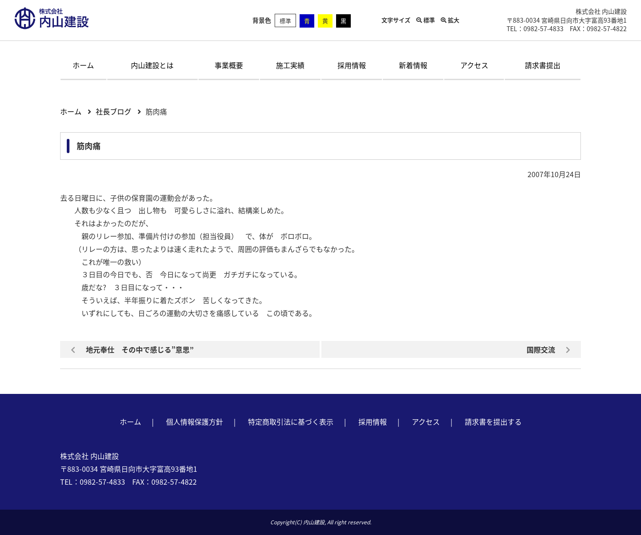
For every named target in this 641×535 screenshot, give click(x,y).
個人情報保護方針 (194, 421)
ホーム (83, 65)
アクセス (474, 65)
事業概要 (229, 65)
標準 (285, 20)
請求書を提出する (493, 421)
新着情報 (413, 65)
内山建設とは (152, 65)
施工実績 (290, 65)
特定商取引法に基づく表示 (290, 421)
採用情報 (351, 65)
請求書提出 (542, 65)
